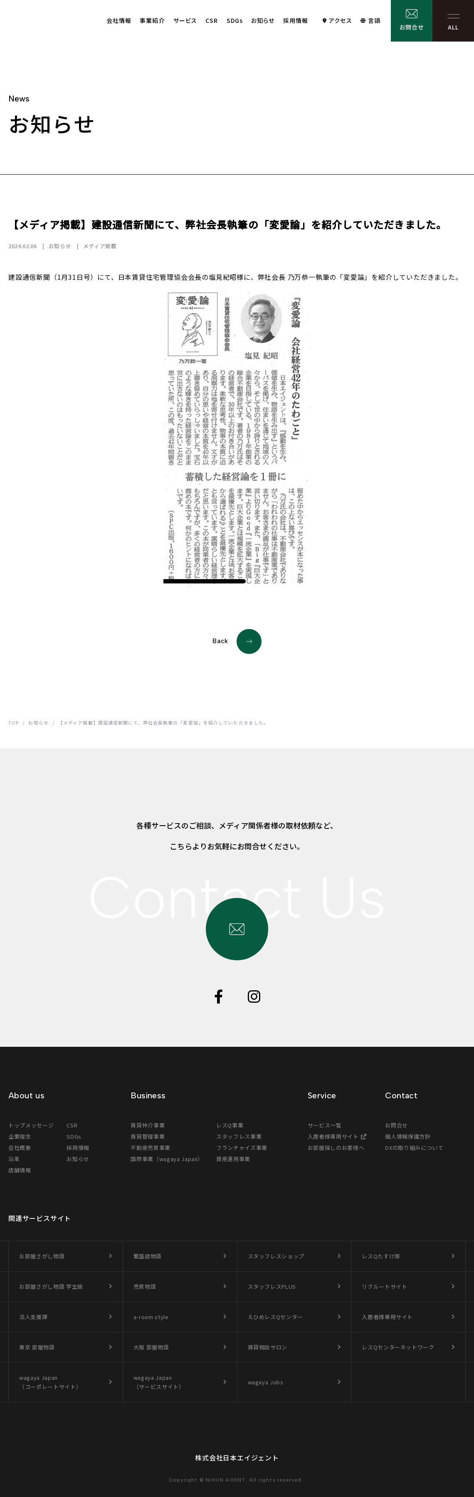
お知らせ (262, 20)
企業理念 (19, 1136)
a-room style (151, 1317)
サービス (185, 20)
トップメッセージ (31, 1125)
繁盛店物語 (147, 1256)
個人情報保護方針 (407, 1136)
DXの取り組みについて (414, 1148)
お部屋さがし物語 (41, 1256)
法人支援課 (33, 1317)
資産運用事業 (233, 1159)
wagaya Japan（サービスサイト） (159, 1382)
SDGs (235, 20)
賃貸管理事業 (148, 1136)
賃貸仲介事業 (148, 1125)
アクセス (340, 20)
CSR (211, 20)
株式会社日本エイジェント (237, 1457)
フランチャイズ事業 (241, 1148)
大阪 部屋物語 (151, 1347)
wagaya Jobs (266, 1382)
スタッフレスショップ (276, 1256)
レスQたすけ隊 (381, 1256)
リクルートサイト (384, 1286)
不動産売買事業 (150, 1148)
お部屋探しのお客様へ (336, 1148)
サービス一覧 (325, 1125)
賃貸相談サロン (268, 1347)
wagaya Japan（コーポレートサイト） (50, 1382)
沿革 (14, 1159)
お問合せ (412, 27)
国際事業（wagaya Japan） (167, 1159)
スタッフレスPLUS (272, 1286)
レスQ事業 (229, 1125)
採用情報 (295, 20)
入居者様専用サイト (333, 1136)
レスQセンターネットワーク (398, 1347)
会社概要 (19, 1148)
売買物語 (144, 1286)
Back (237, 641)
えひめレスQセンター (276, 1317)
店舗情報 (19, 1170)
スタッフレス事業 (239, 1136)
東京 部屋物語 (37, 1347)
